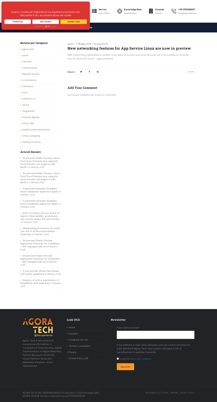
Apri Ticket (104, 13)
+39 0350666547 (186, 9)
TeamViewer (130, 13)
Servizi (103, 9)
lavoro (25, 105)
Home (72, 327)
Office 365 (28, 123)
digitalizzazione (30, 74)
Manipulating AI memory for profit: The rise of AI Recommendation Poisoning (40, 231)
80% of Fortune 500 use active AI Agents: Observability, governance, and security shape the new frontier (40, 216)
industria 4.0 (29, 98)
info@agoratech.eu (187, 13)
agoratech (102, 43)
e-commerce (29, 80)
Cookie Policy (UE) (78, 358)
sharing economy (31, 142)
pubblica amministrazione (36, 129)
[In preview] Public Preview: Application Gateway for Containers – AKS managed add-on (40, 243)
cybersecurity (29, 68)
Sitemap (174, 392)
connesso (85, 95)
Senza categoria (31, 136)
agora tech (28, 49)
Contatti (73, 333)
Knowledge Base (133, 9)
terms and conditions (141, 359)
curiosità (27, 61)
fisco (25, 92)
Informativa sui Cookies (156, 392)
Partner (158, 13)
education (27, 86)
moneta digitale (31, 117)
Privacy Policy (187, 392)
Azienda (159, 9)
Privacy (73, 352)
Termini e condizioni (79, 346)
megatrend (28, 111)
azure (25, 55)
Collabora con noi (78, 340)
